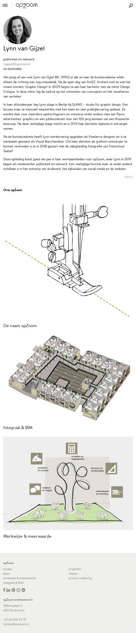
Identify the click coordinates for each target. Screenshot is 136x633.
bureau (7, 569)
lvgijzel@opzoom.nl (16, 64)
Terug (128, 177)
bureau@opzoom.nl (16, 624)
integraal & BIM (13, 583)
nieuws (73, 573)
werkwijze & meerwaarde (19, 578)
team (6, 573)
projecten (75, 569)
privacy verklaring (80, 578)
